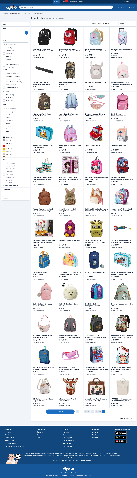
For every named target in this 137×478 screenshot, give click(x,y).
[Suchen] (110, 7)
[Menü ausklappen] (21, 13)
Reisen (81, 1)
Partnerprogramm (68, 440)
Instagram (95, 432)
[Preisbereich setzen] (26, 33)
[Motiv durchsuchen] (15, 108)
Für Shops (66, 432)
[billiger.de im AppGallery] (122, 441)
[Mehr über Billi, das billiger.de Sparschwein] (14, 457)
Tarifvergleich (73, 1)
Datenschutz (48, 475)
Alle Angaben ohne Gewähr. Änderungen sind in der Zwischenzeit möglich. (98, 453)
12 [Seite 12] (85, 411)
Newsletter (95, 438)
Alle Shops (8, 435)
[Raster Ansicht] (129, 24)
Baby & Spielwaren (15, 13)
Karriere (39, 435)
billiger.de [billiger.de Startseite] (5, 13)
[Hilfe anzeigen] (19, 185)
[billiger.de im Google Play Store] (122, 437)
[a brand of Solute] (130, 1)
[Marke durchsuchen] (15, 44)
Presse (39, 438)
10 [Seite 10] (78, 411)
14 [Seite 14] (92, 411)
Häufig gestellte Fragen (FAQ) (14, 446)
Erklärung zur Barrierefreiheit (84, 475)
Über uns (40, 432)
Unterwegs (27, 13)
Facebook (95, 435)
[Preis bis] (19, 33)
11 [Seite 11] (81, 411)
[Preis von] (8, 33)
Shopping (56, 1)
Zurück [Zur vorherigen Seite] (59, 412)
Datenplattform (9, 438)
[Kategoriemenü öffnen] (3, 7)
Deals (64, 1)
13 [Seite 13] (89, 411)
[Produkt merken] (54, 29)
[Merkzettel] (119, 7)
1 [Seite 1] (70, 411)
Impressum (72, 475)
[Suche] (66, 7)
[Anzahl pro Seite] (132, 418)
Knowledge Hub (68, 446)
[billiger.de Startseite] (11, 7)
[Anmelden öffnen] (131, 7)
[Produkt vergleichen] (54, 32)
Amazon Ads (67, 443)
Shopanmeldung (68, 435)
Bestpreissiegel (10, 440)
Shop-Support (67, 438)
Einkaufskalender (10, 443)
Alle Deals (8, 432)
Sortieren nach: (96, 23)
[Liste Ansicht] (125, 24)
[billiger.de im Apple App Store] (122, 433)
